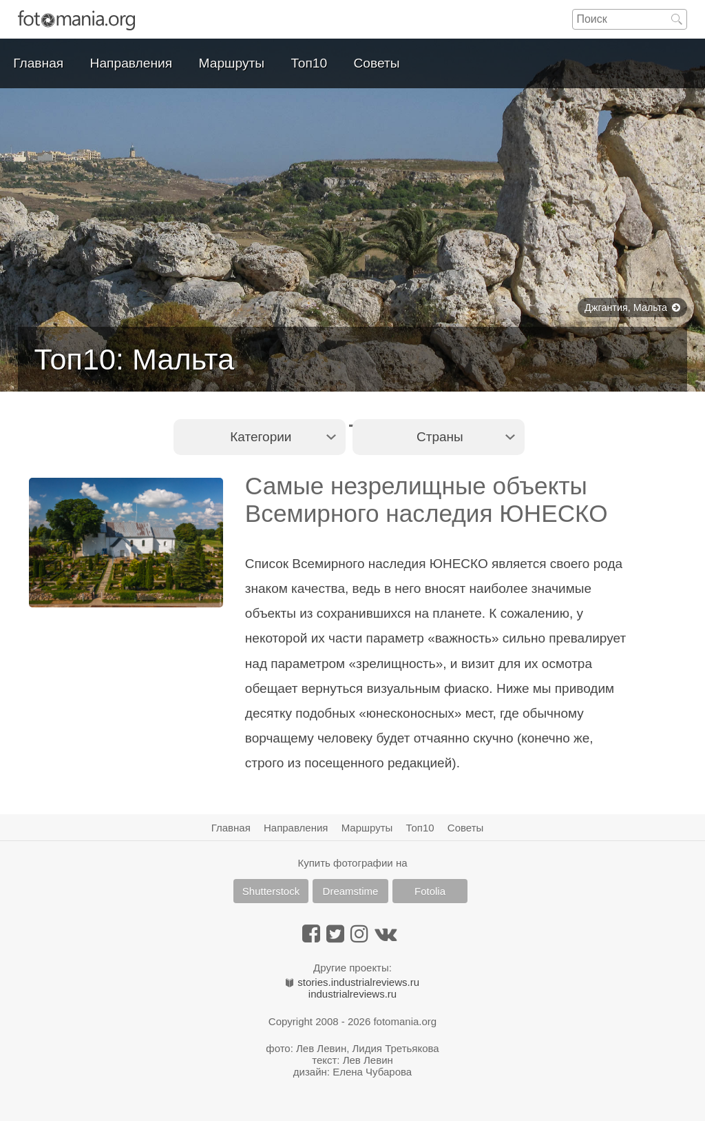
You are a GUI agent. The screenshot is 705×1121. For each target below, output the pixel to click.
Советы (377, 63)
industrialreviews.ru (352, 994)
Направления (131, 63)
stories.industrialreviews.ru (352, 982)
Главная (38, 63)
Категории (260, 437)
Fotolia (429, 891)
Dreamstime (351, 891)
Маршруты (232, 63)
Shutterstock (270, 891)
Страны (440, 437)
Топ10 (309, 63)
